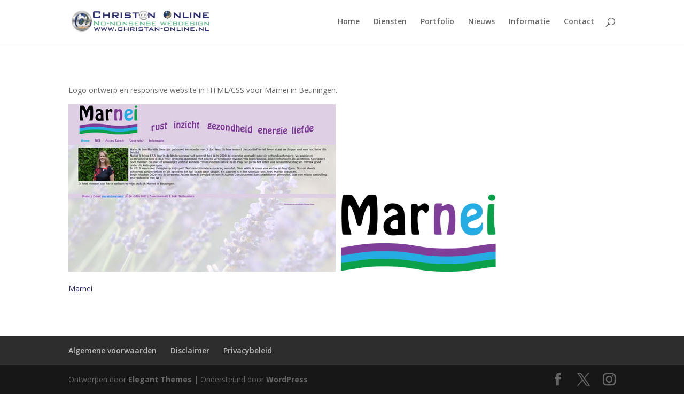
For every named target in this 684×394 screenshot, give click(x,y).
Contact (579, 22)
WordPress (287, 379)
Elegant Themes (160, 379)
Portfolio (437, 22)
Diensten (390, 22)
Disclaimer (189, 350)
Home (349, 22)
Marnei (80, 288)
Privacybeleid (247, 350)
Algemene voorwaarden (112, 350)
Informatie (529, 22)
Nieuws (481, 22)
